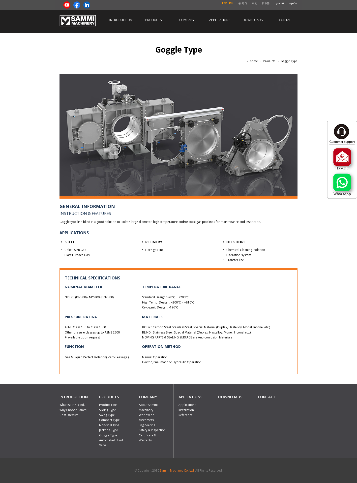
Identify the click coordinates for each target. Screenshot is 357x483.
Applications (220, 20)
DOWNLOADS (230, 396)
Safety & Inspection (152, 430)
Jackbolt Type (108, 430)
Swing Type (107, 415)
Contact (286, 20)
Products (153, 20)
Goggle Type (108, 435)
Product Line (108, 405)
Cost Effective (69, 415)
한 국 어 (242, 3)
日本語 (265, 3)
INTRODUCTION (74, 396)
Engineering (147, 425)
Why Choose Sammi (73, 410)
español (293, 3)
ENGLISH (227, 3)
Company (186, 20)
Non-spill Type (109, 425)
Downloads (253, 20)
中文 (254, 3)
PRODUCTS (109, 396)
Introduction (120, 20)
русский (279, 3)
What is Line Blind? (72, 405)
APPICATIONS (190, 396)
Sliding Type (107, 410)
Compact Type (109, 420)
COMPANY (148, 396)
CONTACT (266, 396)
